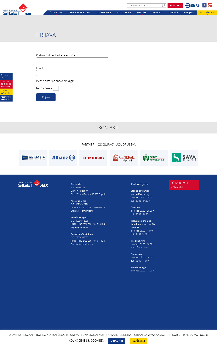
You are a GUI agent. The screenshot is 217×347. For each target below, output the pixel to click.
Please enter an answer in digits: (55, 81)
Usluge (141, 12)
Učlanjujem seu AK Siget (179, 188)
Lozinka (40, 68)
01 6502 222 (79, 187)
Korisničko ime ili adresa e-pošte (55, 55)
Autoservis (124, 12)
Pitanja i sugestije (5, 91)
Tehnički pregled (79, 12)
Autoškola (207, 12)
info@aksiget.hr (80, 190)
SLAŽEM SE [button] (139, 340)
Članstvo (56, 12)
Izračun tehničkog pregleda (6, 84)
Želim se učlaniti (5, 76)
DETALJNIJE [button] (117, 340)
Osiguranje (104, 12)
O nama (173, 12)
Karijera (189, 12)
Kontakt (175, 5)
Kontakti (108, 128)
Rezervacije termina (6, 98)
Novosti (157, 12)
